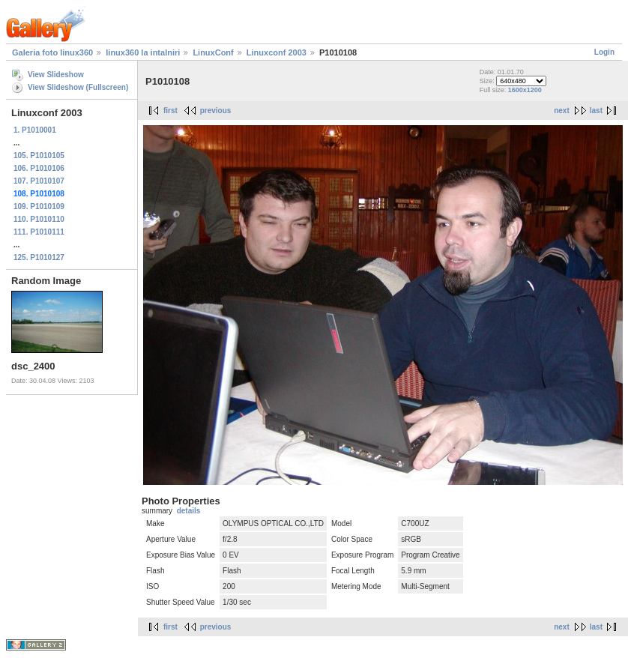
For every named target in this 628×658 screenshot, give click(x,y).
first (170, 110)
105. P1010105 (38, 155)
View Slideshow (56, 74)
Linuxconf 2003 (277, 52)
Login (604, 52)
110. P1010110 (38, 219)
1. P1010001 (34, 130)
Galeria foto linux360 (52, 52)
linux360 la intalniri (143, 52)
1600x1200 (525, 90)
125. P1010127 (38, 257)
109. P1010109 (38, 206)
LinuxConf (213, 52)
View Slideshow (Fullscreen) (78, 87)
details (189, 511)
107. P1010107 (38, 181)
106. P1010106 (38, 168)
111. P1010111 (38, 232)
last (596, 110)
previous (216, 110)
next (562, 110)
